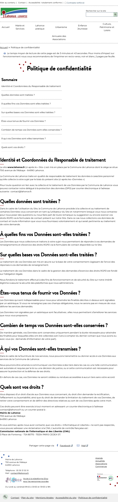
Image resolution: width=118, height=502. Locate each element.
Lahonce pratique (39, 27)
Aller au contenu (7, 2)
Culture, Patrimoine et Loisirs (107, 27)
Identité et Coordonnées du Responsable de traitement (31, 86)
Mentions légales (45, 497)
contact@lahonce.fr (20, 473)
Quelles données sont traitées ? (18, 95)
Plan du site (27, 497)
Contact (22, 2)
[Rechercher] (115, 14)
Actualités (100, 461)
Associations (101, 463)
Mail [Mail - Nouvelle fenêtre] (81, 445)
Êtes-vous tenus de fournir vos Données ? (23, 121)
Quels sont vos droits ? (13, 147)
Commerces (101, 466)
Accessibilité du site (65, 497)
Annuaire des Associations (59, 38)
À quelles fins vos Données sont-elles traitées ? (26, 103)
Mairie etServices (20, 27)
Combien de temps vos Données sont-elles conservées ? (31, 130)
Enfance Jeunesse (82, 27)
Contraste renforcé (75, 3)
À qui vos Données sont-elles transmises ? (23, 138)
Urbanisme (61, 27)
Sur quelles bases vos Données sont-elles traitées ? (28, 112)
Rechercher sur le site (96, 11)
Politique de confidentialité (92, 497)
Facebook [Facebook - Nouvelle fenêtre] (63, 445)
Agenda (99, 458)
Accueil (5, 27)
